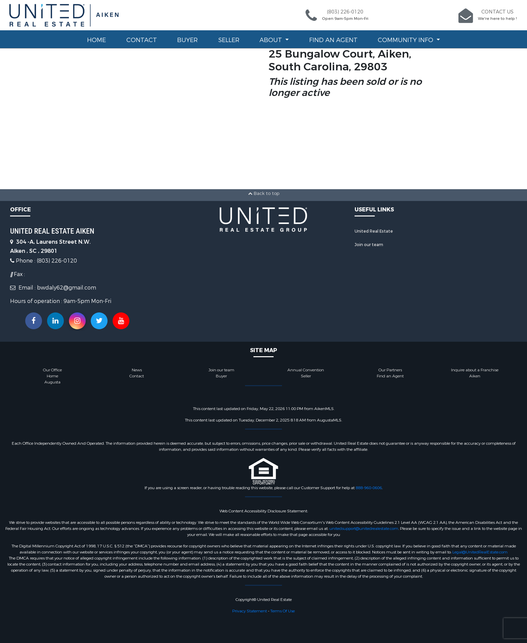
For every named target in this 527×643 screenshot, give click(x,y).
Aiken (474, 376)
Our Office (52, 370)
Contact (141, 40)
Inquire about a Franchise (474, 370)
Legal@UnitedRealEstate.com (480, 552)
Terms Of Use (282, 611)
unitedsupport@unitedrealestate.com (363, 528)
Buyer (187, 40)
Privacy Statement (249, 611)
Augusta (52, 382)
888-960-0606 (369, 487)
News (137, 370)
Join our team (369, 244)
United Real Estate (374, 231)
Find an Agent (333, 40)
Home (96, 40)
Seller (228, 40)
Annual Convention (305, 370)
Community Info (406, 40)
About (271, 40)
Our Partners (390, 370)
